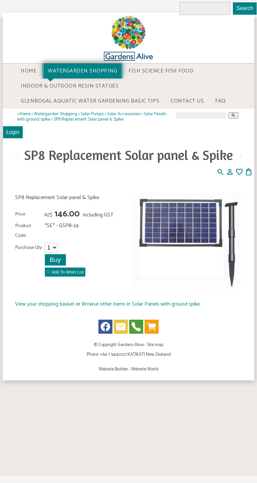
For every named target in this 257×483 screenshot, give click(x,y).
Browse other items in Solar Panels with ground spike (141, 304)
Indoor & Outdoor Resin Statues (69, 86)
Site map (155, 344)
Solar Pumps (92, 114)
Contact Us (187, 101)
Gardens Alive (130, 344)
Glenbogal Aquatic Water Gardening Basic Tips (90, 101)
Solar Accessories (123, 114)
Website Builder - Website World (128, 369)
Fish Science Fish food (160, 70)
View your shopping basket (44, 304)
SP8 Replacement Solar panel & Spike (88, 119)
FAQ (220, 101)
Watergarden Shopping (82, 70)
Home (28, 70)
